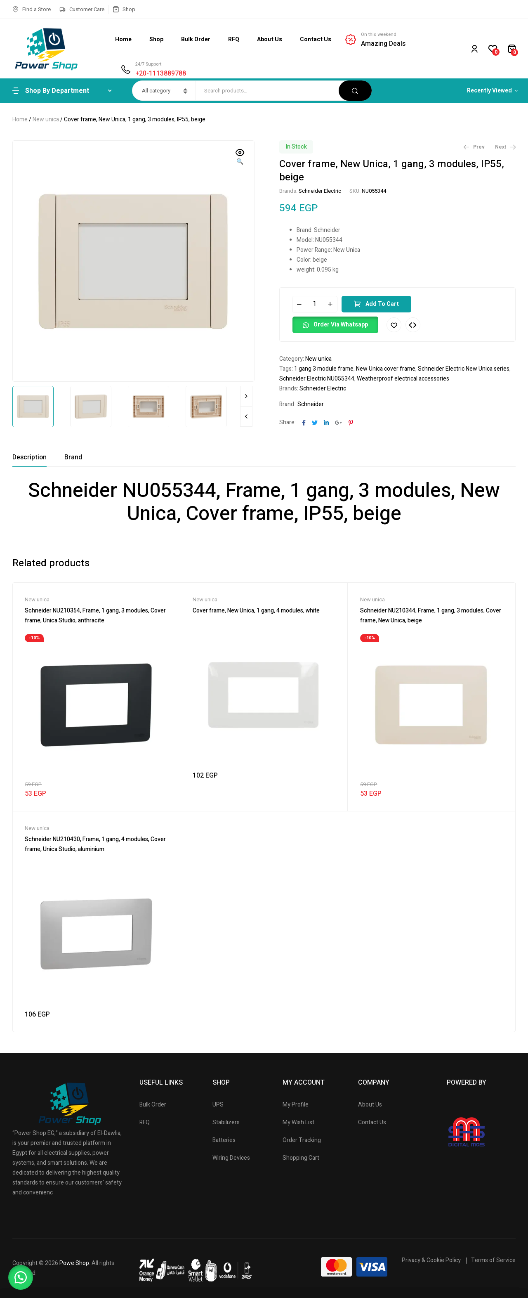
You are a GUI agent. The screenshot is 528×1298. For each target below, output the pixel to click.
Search (355, 90)
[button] (240, 158)
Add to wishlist (394, 324)
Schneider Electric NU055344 (316, 378)
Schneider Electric (320, 191)
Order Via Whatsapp (341, 324)
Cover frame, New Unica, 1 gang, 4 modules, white (256, 610)
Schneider (310, 404)
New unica (46, 119)
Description (29, 457)
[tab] (29, 457)
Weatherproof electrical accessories (403, 378)
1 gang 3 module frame (324, 368)
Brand (73, 457)
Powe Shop (74, 1263)
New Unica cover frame (385, 368)
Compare (412, 324)
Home (20, 119)
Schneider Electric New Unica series (463, 368)
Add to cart (382, 304)
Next (246, 396)
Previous (246, 416)
